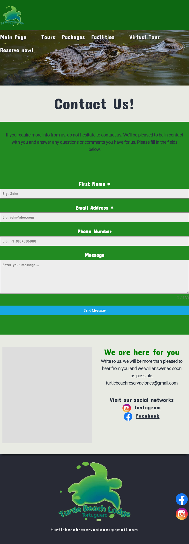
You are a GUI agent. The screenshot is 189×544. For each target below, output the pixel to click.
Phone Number (94, 231)
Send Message (95, 310)
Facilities (102, 37)
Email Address (94, 208)
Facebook (141, 416)
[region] (94, 58)
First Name (94, 184)
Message (94, 255)
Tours (48, 37)
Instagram (141, 407)
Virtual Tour (144, 37)
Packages (73, 37)
